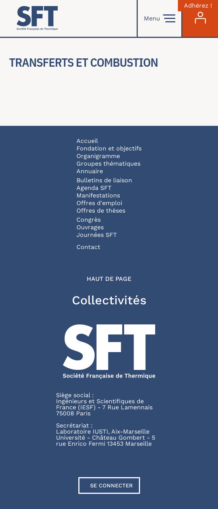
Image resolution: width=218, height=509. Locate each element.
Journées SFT (96, 234)
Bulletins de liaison (104, 180)
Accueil (87, 140)
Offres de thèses (100, 210)
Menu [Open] (159, 19)
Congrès (88, 219)
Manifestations (98, 195)
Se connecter (111, 485)
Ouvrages (90, 227)
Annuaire (89, 171)
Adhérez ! (198, 6)
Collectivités (109, 300)
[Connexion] (200, 18)
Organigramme (98, 156)
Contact (88, 247)
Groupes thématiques (108, 163)
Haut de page (109, 279)
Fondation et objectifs (109, 148)
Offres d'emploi (99, 203)
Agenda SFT (94, 187)
